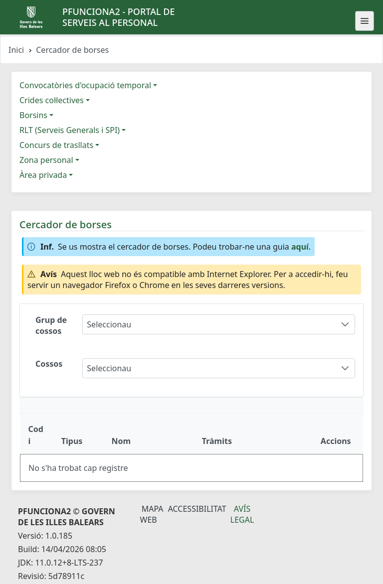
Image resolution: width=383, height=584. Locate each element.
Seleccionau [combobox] (109, 324)
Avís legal (242, 514)
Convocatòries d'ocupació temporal (85, 85)
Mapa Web (152, 514)
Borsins (33, 115)
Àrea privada (43, 174)
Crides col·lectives (51, 100)
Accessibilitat (197, 508)
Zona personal (46, 159)
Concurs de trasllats (56, 145)
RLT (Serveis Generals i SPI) (69, 130)
